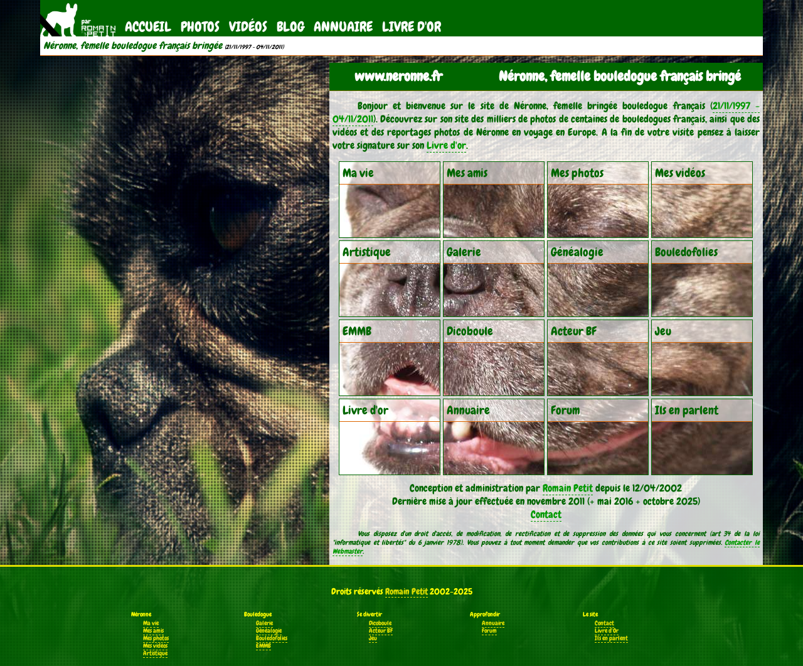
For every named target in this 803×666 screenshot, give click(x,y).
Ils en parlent (611, 638)
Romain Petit (568, 488)
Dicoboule (380, 623)
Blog (290, 27)
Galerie (264, 623)
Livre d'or (446, 145)
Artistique (155, 653)
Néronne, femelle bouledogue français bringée (132, 46)
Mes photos (156, 638)
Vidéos (248, 27)
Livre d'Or (411, 27)
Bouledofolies (271, 638)
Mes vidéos (155, 646)
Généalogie (269, 631)
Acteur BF (381, 631)
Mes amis (153, 631)
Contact (546, 514)
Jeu (373, 638)
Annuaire (343, 27)
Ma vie (151, 623)
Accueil (148, 27)
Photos (200, 27)
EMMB (263, 646)
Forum (489, 631)
